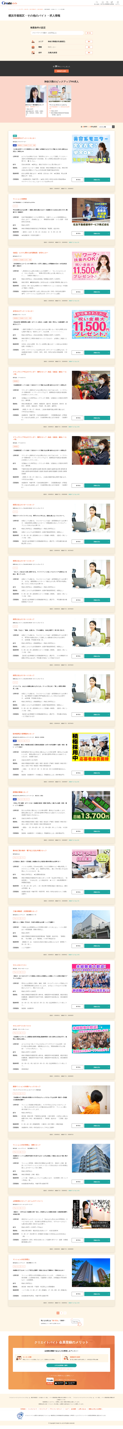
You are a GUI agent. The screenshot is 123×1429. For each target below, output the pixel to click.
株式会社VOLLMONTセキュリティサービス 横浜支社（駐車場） (37, 796)
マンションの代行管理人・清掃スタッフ (34, 1227)
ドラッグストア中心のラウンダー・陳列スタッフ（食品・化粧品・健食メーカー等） (39, 398)
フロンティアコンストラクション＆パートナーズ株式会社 (34, 1170)
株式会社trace (18, 920)
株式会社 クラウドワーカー (23, 153)
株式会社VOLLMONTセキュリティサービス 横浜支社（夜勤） (36, 858)
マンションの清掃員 (23, 213)
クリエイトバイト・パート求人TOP (15, 9)
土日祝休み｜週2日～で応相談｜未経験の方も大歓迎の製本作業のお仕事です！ (38, 927)
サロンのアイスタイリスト (27, 1101)
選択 (90, 42)
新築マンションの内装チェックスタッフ (34, 1165)
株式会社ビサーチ (19, 275)
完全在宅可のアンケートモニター (31, 149)
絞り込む (91, 33)
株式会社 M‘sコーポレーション (25, 1041)
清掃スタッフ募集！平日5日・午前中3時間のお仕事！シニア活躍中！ (35, 992)
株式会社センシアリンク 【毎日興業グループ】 (31, 984)
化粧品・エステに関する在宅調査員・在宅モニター (40, 270)
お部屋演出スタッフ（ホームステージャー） (37, 1287)
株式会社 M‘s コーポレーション (25, 1106)
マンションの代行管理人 (26, 1349)
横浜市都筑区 (40, 9)
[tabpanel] (61, 110)
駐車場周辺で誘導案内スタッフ (29, 791)
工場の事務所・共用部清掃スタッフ (32, 979)
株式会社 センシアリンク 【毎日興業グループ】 (31, 1232)
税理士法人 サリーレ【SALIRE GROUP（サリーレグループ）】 (36, 548)
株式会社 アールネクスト (22, 405)
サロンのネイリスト (24, 1037)
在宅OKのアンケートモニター (29, 332)
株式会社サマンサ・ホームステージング (27, 1291)
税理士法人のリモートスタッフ (29, 543)
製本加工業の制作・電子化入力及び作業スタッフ (39, 915)
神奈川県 (26, 9)
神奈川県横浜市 (33, 9)
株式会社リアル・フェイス (22, 337)
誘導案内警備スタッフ (25, 853)
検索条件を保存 (61, 78)
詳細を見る (96, 192)
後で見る (77, 192)
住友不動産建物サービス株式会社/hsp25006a (29, 218)
